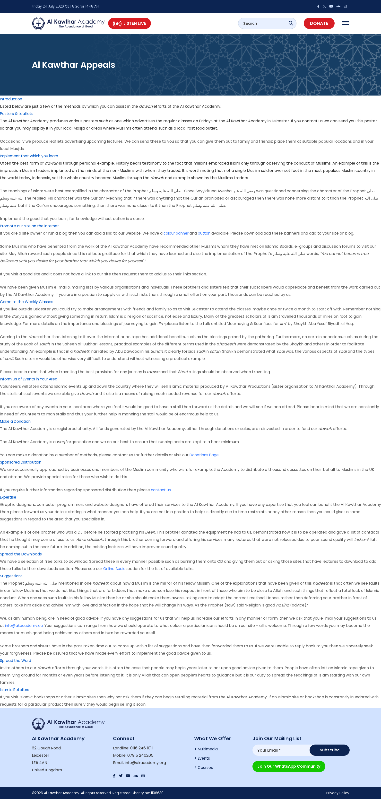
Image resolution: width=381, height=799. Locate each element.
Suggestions (11, 576)
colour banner (177, 233)
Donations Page (205, 455)
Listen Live (129, 23)
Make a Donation (16, 421)
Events (204, 759)
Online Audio (115, 568)
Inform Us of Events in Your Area (30, 379)
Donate (319, 23)
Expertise (9, 497)
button (206, 233)
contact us (161, 490)
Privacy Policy (337, 792)
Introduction (12, 99)
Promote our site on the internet (31, 226)
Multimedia (208, 749)
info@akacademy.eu (24, 625)
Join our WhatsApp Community (288, 765)
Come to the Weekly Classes (27, 302)
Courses (205, 769)
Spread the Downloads (21, 554)
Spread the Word (16, 660)
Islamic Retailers (15, 690)
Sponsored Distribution (21, 462)
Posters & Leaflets (17, 113)
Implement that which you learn (30, 156)
